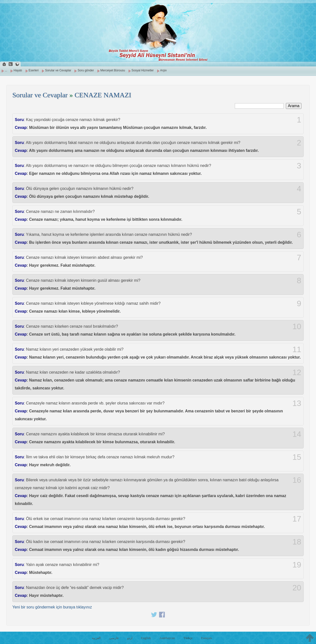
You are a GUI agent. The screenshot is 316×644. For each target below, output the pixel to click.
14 (296, 434)
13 (296, 403)
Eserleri (34, 70)
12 (296, 372)
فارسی (113, 638)
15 (296, 457)
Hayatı (18, 70)
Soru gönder (86, 70)
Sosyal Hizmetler (143, 70)
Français (206, 638)
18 (296, 542)
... (6, 70)
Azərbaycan (167, 638)
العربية (96, 638)
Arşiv (163, 70)
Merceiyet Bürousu (112, 70)
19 (296, 565)
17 (296, 519)
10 (296, 326)
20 (296, 588)
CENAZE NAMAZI (103, 95)
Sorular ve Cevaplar (58, 70)
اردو (130, 638)
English (146, 638)
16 (296, 480)
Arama (293, 106)
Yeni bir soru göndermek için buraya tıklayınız (52, 607)
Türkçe (188, 638)
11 (296, 349)
